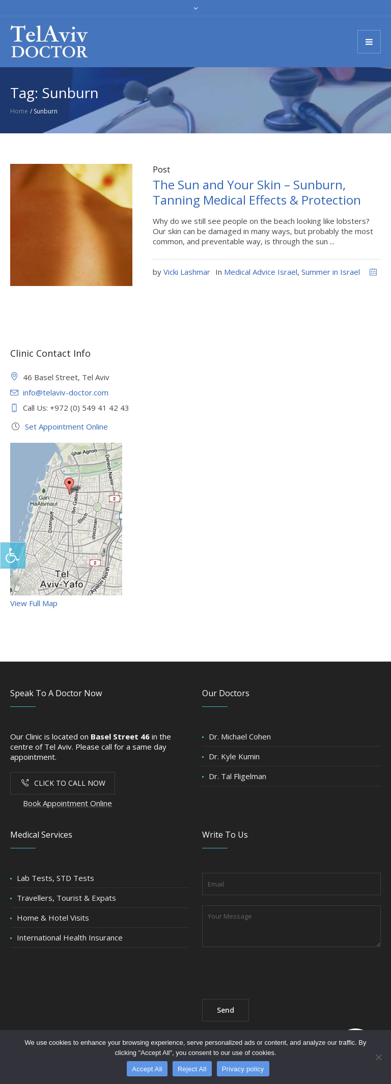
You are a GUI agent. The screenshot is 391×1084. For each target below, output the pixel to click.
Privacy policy (243, 1069)
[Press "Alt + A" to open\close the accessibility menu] (12, 555)
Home (19, 111)
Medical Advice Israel (260, 272)
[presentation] (279, 969)
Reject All (192, 1069)
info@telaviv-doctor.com (65, 392)
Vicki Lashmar (186, 272)
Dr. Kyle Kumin (234, 756)
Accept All (147, 1069)
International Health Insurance (70, 937)
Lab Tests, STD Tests (55, 878)
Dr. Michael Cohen (240, 736)
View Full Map (34, 603)
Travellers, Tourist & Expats (66, 898)
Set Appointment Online (66, 426)
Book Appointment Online (67, 803)
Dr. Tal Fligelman (237, 776)
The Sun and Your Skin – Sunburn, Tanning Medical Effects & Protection (257, 192)
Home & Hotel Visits (53, 917)
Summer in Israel (330, 272)
